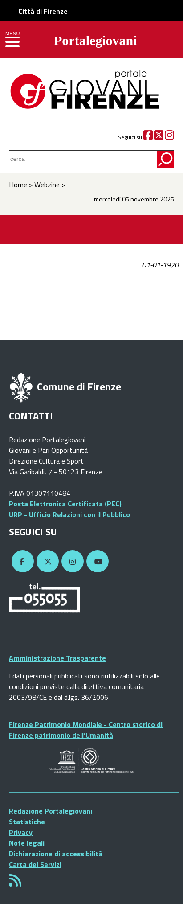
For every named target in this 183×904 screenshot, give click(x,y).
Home (18, 184)
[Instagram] (169, 137)
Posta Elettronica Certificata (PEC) (65, 503)
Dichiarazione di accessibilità (55, 853)
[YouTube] (96, 561)
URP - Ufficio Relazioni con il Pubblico (69, 514)
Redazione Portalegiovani (50, 810)
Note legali (27, 843)
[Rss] (15, 883)
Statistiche (27, 821)
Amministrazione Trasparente (57, 658)
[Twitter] (158, 137)
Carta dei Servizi (35, 864)
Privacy (21, 832)
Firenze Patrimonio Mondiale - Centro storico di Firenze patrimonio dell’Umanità (86, 729)
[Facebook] (148, 137)
